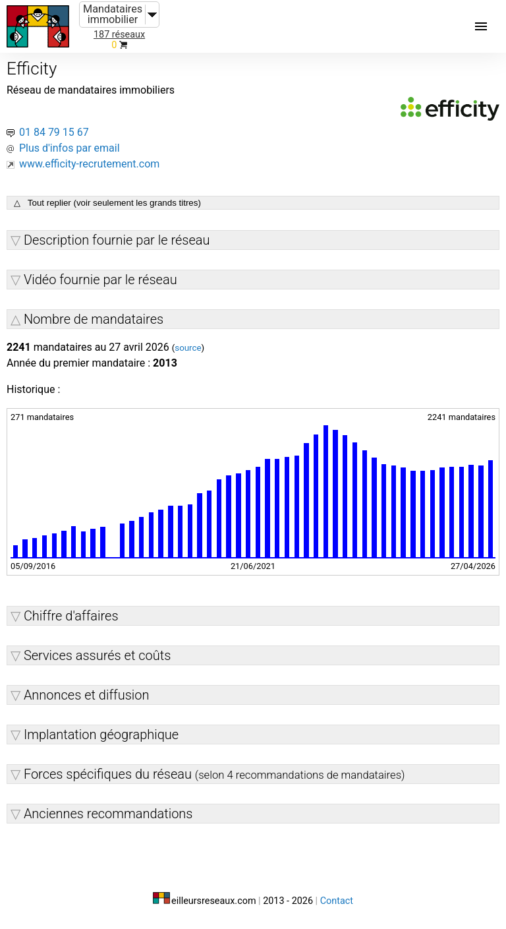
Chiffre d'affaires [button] (71, 616)
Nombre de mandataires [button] (93, 319)
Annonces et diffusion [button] (87, 695)
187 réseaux (119, 34)
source (188, 348)
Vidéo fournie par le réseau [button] (100, 279)
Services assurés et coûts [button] (97, 655)
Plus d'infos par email (69, 148)
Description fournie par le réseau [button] (117, 240)
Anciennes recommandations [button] (108, 814)
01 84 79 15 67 (54, 132)
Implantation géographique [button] (101, 734)
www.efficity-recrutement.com (89, 164)
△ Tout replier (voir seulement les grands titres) (107, 203)
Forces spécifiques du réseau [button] (214, 774)
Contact (336, 901)
